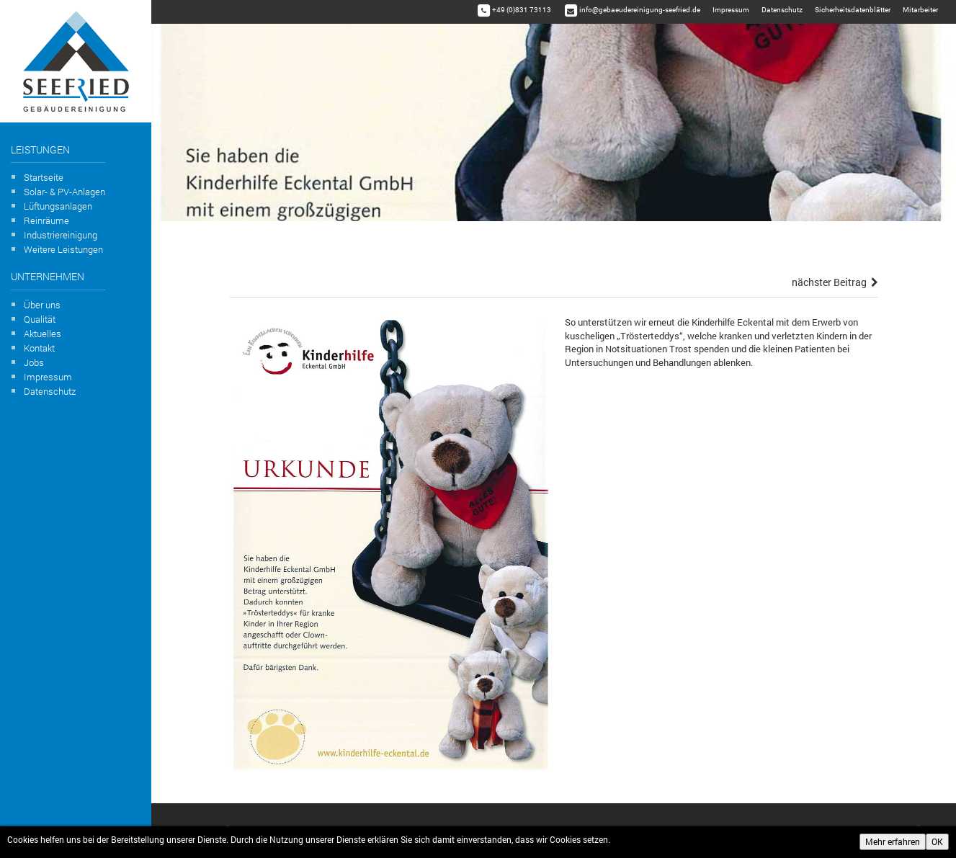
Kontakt (39, 347)
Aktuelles (42, 333)
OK (937, 841)
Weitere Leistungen (63, 249)
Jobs (34, 362)
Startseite (43, 177)
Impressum (48, 376)
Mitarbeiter (920, 9)
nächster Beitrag (835, 282)
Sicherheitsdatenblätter (852, 9)
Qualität (39, 319)
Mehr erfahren (892, 841)
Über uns (42, 304)
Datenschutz (50, 391)
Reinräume (46, 220)
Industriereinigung (60, 234)
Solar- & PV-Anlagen (64, 191)
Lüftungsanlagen (58, 206)
